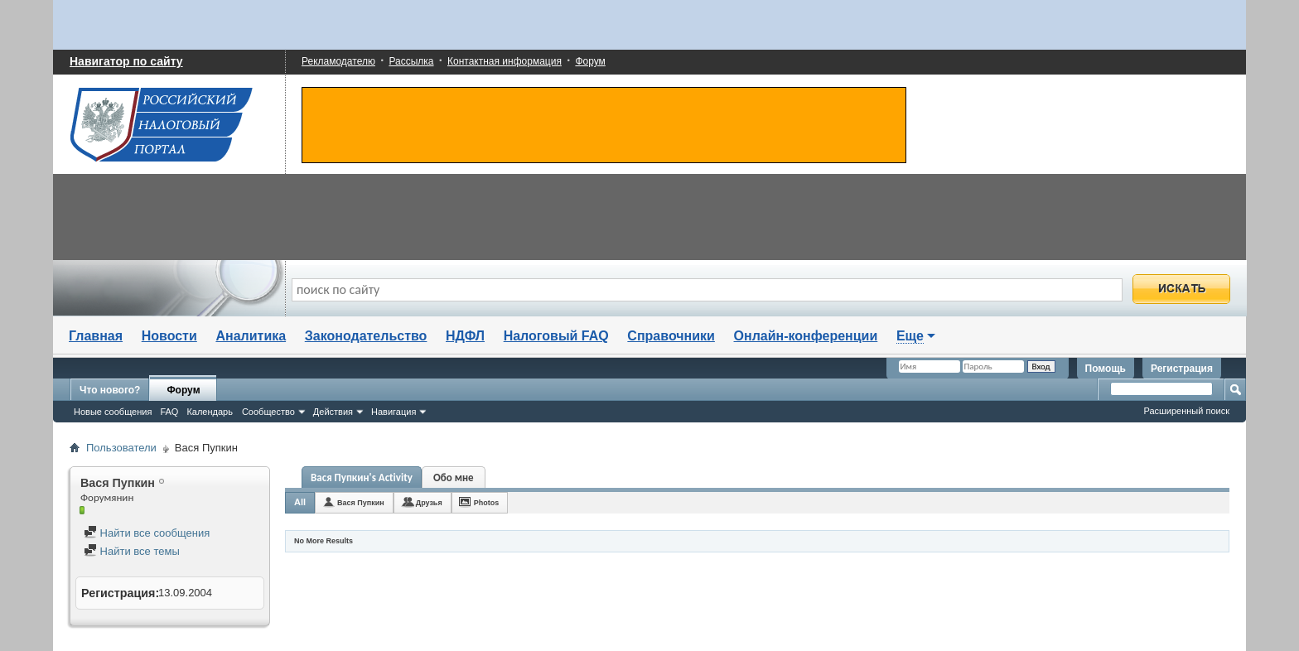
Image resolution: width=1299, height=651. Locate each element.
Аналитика (250, 336)
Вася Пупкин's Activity (362, 477)
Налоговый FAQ (556, 336)
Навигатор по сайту (126, 61)
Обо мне (453, 477)
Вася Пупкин (360, 503)
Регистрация (1182, 368)
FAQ (169, 412)
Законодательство (366, 336)
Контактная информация (504, 61)
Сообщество (268, 412)
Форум (590, 61)
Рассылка (411, 61)
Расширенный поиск (1186, 411)
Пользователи (121, 447)
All (300, 502)
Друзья (429, 503)
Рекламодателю (338, 61)
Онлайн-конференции (806, 336)
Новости (169, 336)
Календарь (209, 412)
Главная (96, 336)
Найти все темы (132, 551)
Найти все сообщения (147, 533)
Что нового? (110, 390)
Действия (333, 412)
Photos (487, 503)
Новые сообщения (113, 412)
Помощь (1105, 368)
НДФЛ (465, 336)
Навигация (393, 412)
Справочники (671, 336)
